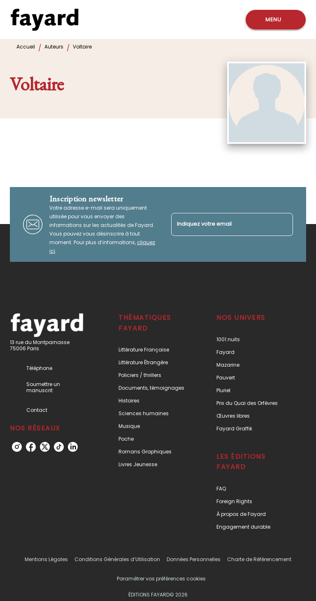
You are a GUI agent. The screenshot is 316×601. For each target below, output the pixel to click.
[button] (153, 349)
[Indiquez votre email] (221, 224)
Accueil (25, 46)
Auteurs (53, 46)
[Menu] (275, 19)
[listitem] (17, 447)
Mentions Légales (46, 559)
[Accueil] (44, 19)
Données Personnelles (194, 559)
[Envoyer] (283, 224)
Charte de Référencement (259, 559)
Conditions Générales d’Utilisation (117, 559)
